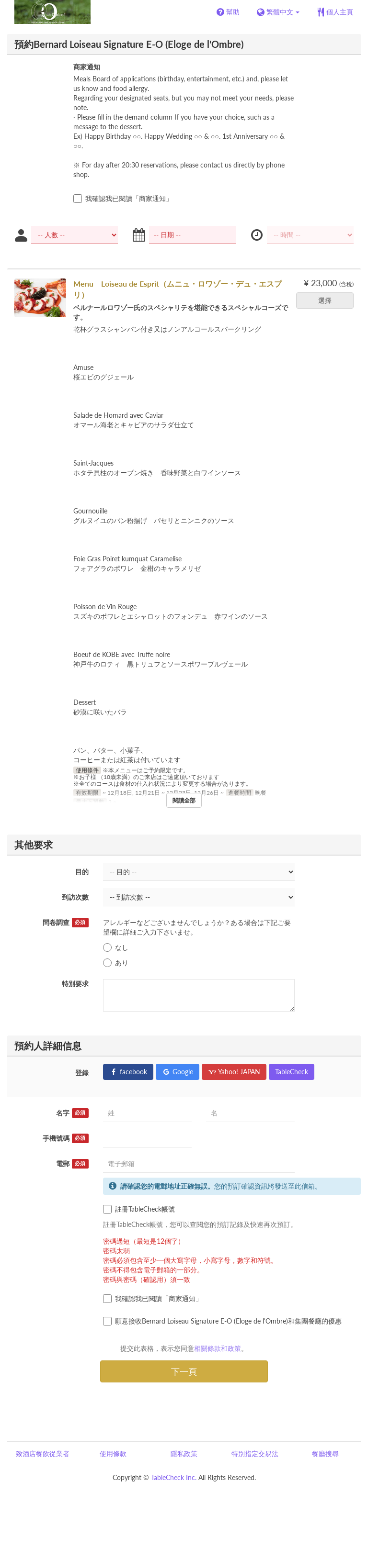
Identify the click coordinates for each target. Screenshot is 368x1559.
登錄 (82, 1073)
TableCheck (291, 1072)
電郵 (72, 1164)
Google (177, 1072)
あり (115, 962)
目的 (82, 872)
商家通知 (86, 67)
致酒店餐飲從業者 (42, 1453)
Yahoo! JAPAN (234, 1072)
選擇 (328, 300)
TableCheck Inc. (173, 1477)
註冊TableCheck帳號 (139, 1209)
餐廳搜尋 (325, 1453)
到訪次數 (75, 897)
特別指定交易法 (254, 1453)
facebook (128, 1072)
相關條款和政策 (217, 1348)
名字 (72, 1113)
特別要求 (75, 984)
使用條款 (113, 1453)
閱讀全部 (184, 800)
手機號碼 (66, 1138)
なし (115, 947)
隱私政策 (184, 1453)
